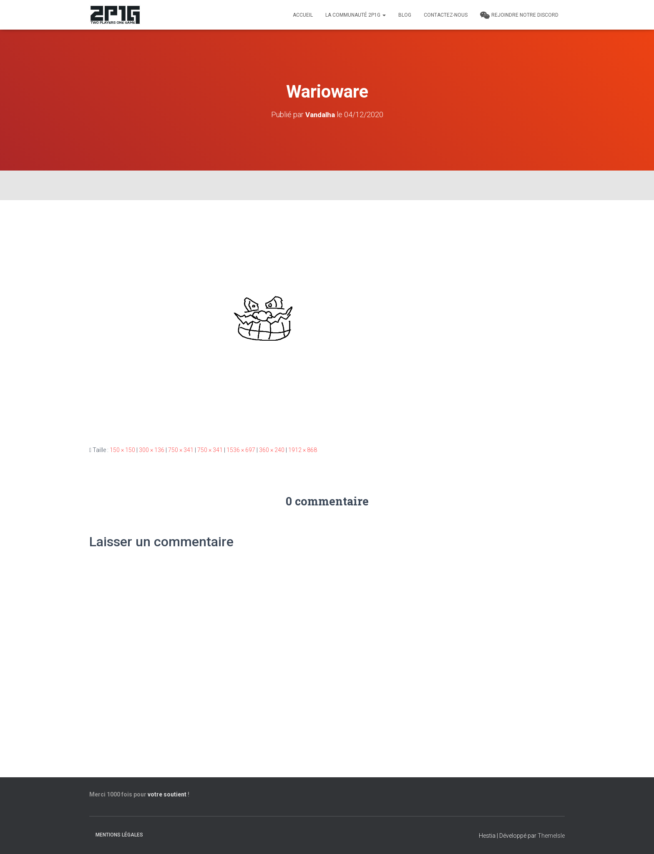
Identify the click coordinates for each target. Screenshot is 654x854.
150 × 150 (122, 449)
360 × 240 (271, 449)
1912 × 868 (302, 449)
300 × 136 (151, 449)
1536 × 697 (240, 449)
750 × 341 (181, 449)
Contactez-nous (446, 15)
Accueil (303, 15)
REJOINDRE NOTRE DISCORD (519, 15)
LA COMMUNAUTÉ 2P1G (355, 15)
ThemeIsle (551, 835)
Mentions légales (119, 835)
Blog (404, 15)
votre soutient (167, 794)
